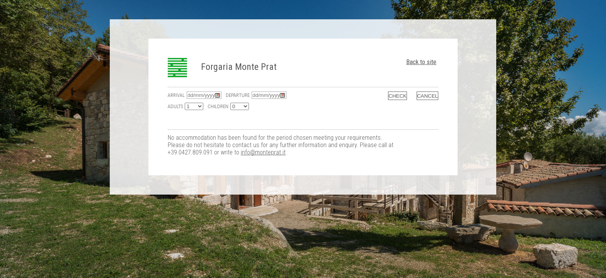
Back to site (421, 62)
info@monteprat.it (263, 152)
